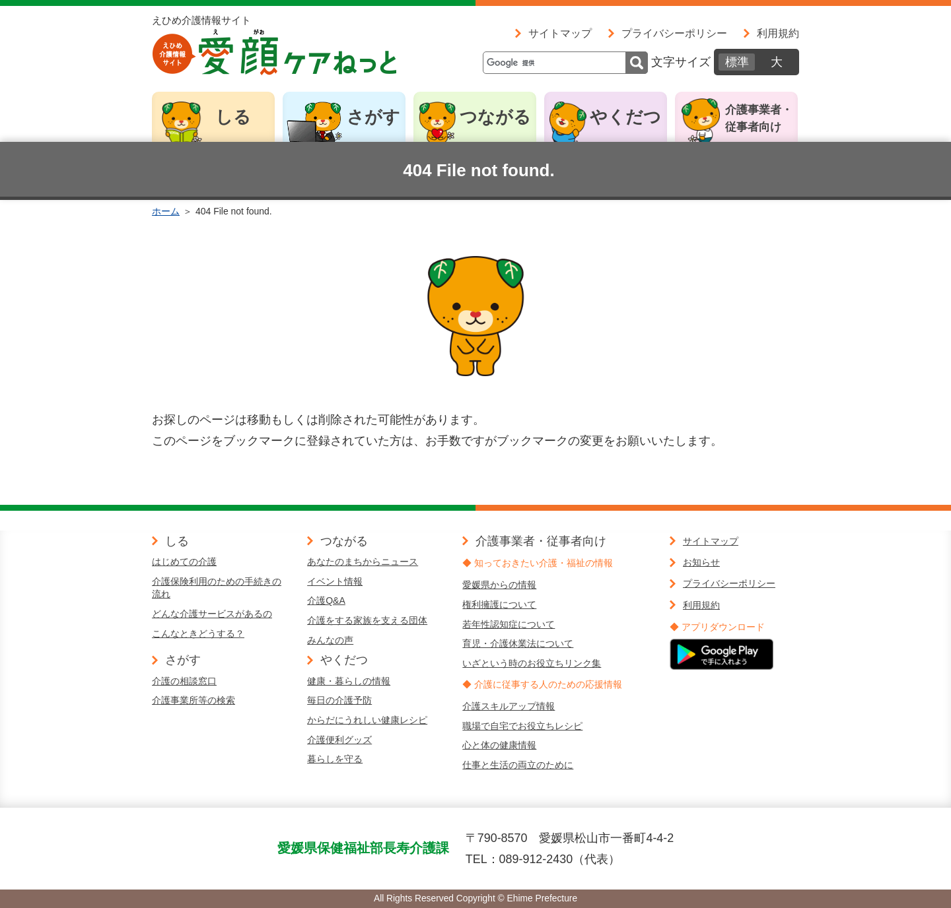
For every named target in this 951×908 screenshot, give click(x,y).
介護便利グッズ (339, 739)
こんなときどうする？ (198, 633)
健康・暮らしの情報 (348, 681)
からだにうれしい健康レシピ (367, 720)
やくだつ (625, 117)
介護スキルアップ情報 (508, 706)
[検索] (565, 62)
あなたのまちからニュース (362, 561)
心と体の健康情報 (499, 745)
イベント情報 (335, 581)
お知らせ (701, 562)
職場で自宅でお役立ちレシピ (522, 726)
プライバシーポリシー (674, 33)
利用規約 (778, 33)
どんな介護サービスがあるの (212, 613)
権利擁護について (499, 604)
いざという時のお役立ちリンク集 (531, 663)
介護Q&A (326, 600)
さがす (373, 117)
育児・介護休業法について (517, 643)
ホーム (166, 211)
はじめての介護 (184, 561)
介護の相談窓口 (184, 681)
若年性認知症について (508, 624)
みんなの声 (330, 640)
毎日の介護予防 (339, 700)
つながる (495, 117)
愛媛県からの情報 (499, 584)
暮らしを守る (335, 759)
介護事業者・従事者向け (758, 118)
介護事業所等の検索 (193, 700)
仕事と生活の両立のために (517, 765)
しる (233, 117)
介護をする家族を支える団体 (367, 620)
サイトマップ (560, 33)
